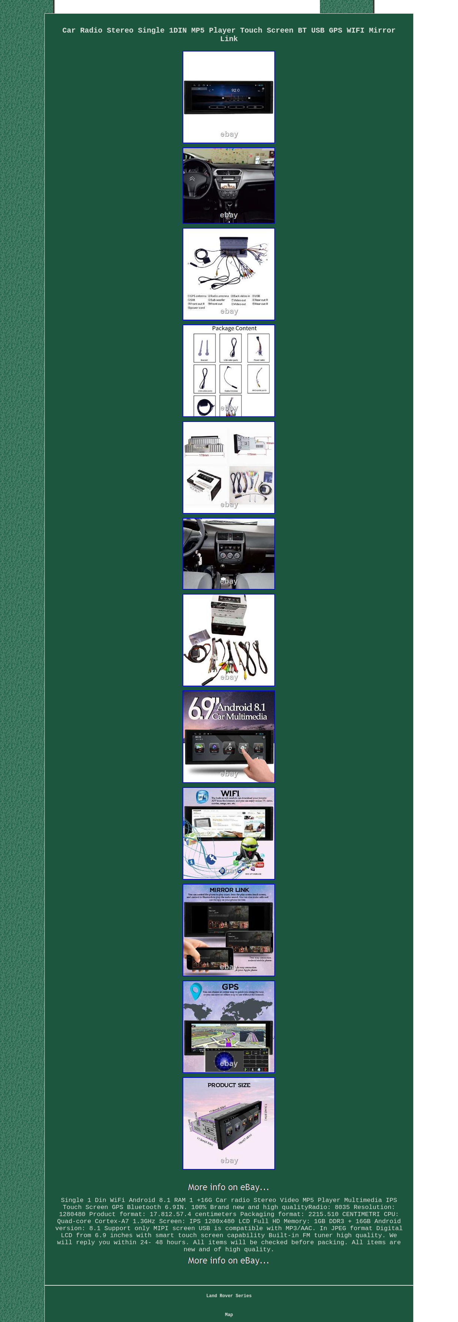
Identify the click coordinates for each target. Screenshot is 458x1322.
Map (229, 1315)
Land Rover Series (228, 1296)
